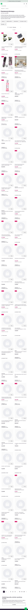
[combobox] (14, 6)
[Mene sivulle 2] (6, 592)
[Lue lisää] (14, 604)
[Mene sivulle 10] (11, 592)
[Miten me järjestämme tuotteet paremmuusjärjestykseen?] (8, 27)
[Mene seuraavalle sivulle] (26, 592)
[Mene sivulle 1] (4, 592)
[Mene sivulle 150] (22, 592)
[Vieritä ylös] (26, 609)
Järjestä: (10, 27)
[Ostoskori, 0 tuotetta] (24, 4)
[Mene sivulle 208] (24, 592)
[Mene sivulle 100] (20, 592)
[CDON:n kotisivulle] (1, 4)
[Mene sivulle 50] (15, 592)
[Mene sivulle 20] (13, 592)
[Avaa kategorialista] (26, 4)
